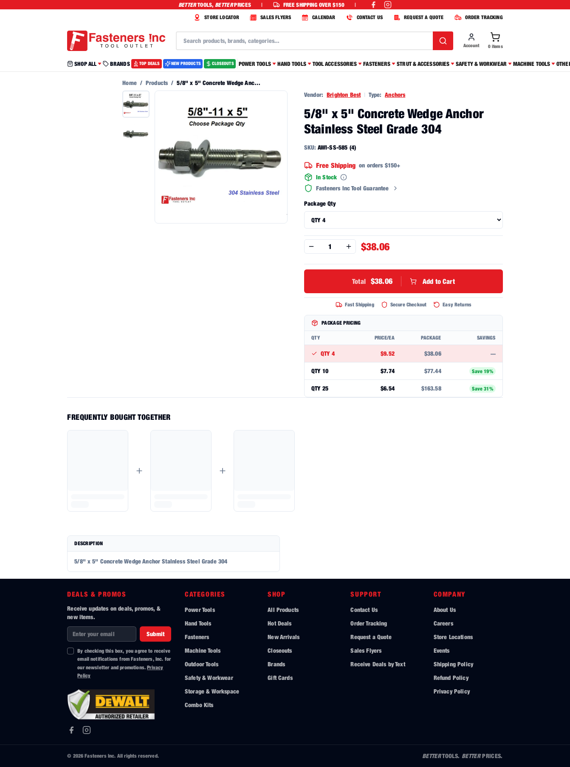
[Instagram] (86, 730)
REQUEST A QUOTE (417, 17)
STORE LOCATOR (215, 17)
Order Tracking (368, 623)
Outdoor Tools (201, 664)
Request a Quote (370, 636)
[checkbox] (70, 651)
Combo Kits (199, 704)
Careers (443, 623)
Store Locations (453, 636)
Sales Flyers (365, 650)
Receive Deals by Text (377, 664)
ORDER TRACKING (477, 17)
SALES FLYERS (269, 17)
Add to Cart (403, 281)
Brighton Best (344, 94)
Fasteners (197, 636)
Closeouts (280, 650)
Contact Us (364, 609)
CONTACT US (363, 17)
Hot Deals (279, 623)
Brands (276, 664)
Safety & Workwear (209, 677)
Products (157, 82)
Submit (155, 633)
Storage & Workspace (212, 691)
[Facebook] (71, 730)
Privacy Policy (452, 691)
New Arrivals (283, 636)
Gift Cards (280, 677)
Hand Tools (198, 623)
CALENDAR (317, 17)
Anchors (395, 94)
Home (129, 82)
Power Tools (200, 609)
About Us (445, 609)
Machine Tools (202, 650)
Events (442, 650)
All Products (283, 609)
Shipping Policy (453, 664)
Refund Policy (451, 677)
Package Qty (320, 203)
